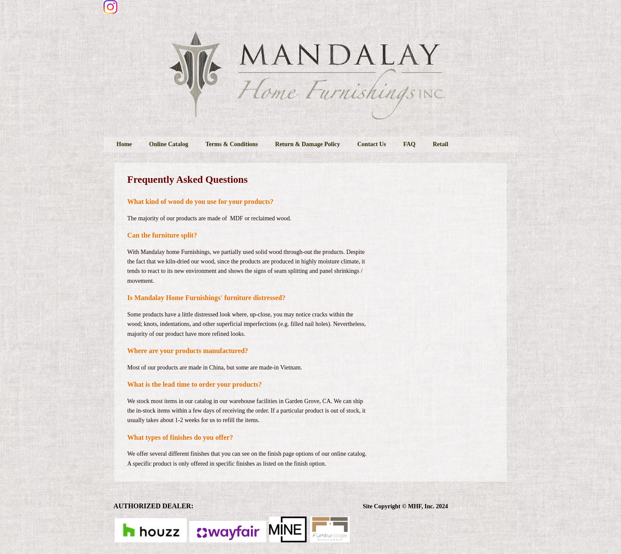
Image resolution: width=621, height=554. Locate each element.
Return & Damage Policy (307, 144)
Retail (440, 144)
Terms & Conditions (231, 144)
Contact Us (371, 144)
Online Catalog (168, 144)
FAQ (409, 144)
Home (124, 144)
